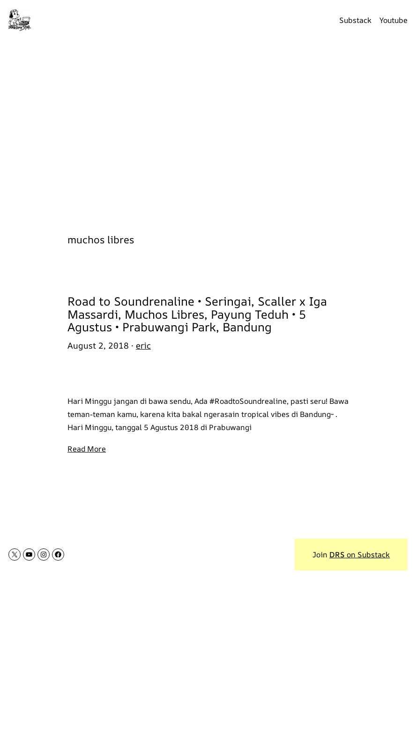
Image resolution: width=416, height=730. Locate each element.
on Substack (359, 554)
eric (143, 345)
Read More (86, 449)
